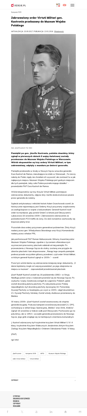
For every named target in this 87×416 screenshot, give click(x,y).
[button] (75, 380)
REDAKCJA (16, 401)
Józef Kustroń (17, 353)
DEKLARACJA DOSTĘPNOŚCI (21, 398)
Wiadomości (59, 31)
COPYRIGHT (17, 403)
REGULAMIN (16, 406)
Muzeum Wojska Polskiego (57, 353)
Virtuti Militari (34, 359)
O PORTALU (16, 396)
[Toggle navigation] (72, 5)
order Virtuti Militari (19, 359)
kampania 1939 (31, 353)
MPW (42, 353)
